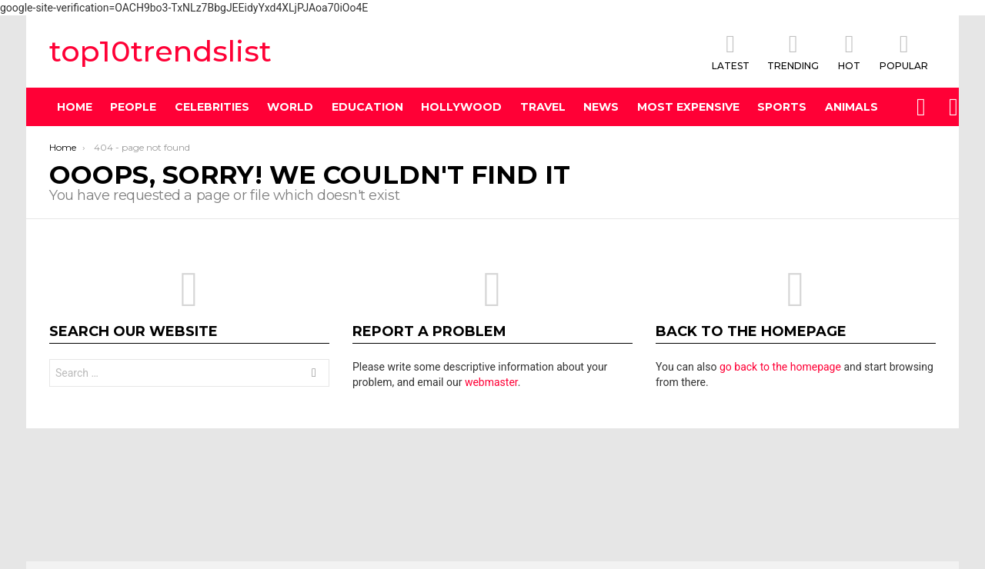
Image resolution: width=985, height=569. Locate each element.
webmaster (491, 382)
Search (314, 375)
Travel (543, 107)
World (290, 107)
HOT (849, 52)
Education (367, 107)
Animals (851, 107)
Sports (781, 107)
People (133, 107)
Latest (731, 52)
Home (74, 107)
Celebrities (212, 107)
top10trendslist (160, 51)
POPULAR (904, 52)
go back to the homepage (780, 367)
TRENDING (793, 52)
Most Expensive (688, 107)
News (601, 107)
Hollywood (461, 107)
